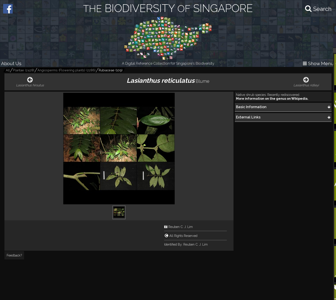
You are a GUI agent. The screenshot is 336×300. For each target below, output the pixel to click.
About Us (11, 63)
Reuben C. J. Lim (180, 227)
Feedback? (14, 255)
